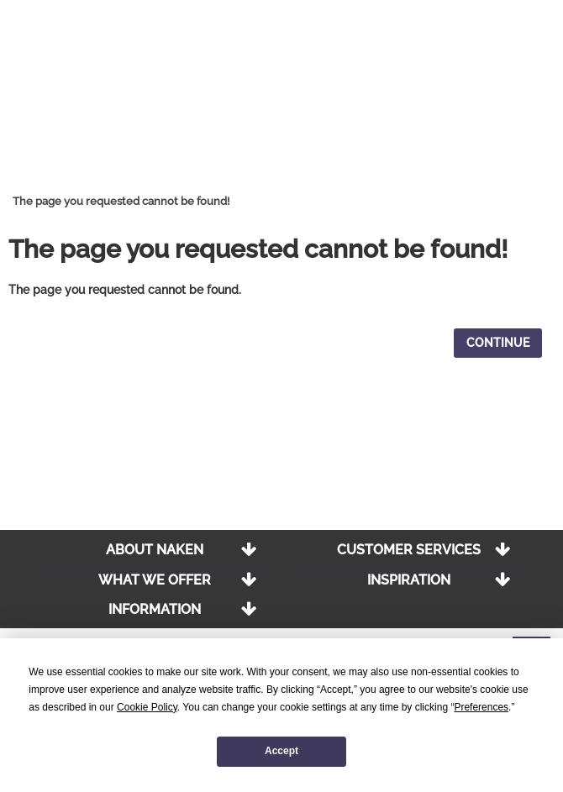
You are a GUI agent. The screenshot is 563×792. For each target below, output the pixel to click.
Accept (281, 751)
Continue (497, 342)
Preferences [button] (481, 707)
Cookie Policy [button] (147, 707)
